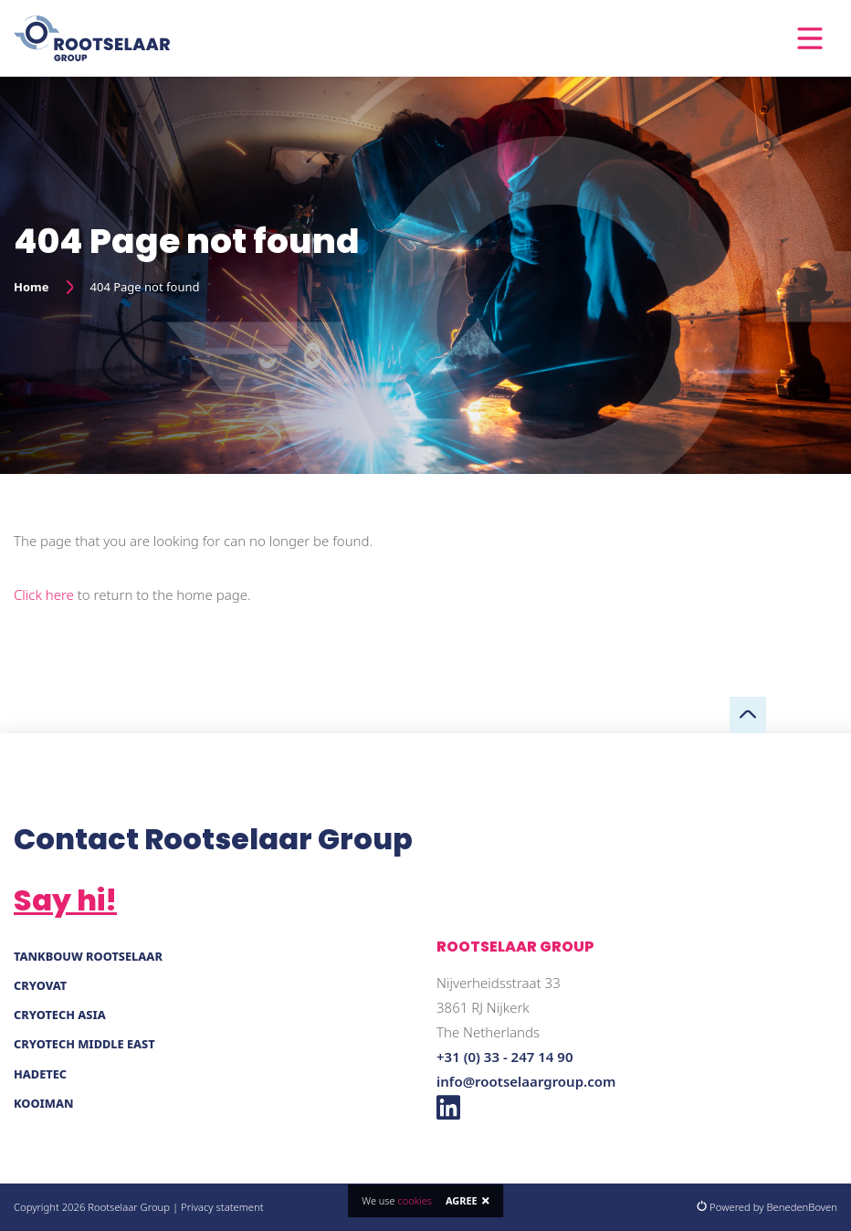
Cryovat (40, 985)
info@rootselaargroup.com (525, 1081)
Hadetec (40, 1074)
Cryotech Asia (60, 1014)
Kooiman (44, 1103)
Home (31, 287)
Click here (44, 594)
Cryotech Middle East (84, 1044)
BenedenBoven (801, 1207)
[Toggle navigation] (810, 38)
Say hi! (65, 900)
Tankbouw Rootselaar (88, 956)
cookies (414, 1200)
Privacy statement (222, 1207)
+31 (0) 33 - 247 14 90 (504, 1056)
